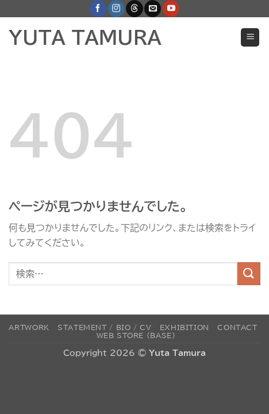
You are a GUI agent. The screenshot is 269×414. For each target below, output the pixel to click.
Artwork (29, 327)
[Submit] (248, 273)
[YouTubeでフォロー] (171, 8)
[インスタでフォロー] (116, 8)
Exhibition (184, 327)
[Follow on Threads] (134, 8)
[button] (250, 37)
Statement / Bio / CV (104, 327)
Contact (237, 327)
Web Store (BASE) (136, 335)
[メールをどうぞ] (152, 8)
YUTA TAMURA (85, 37)
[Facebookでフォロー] (98, 8)
